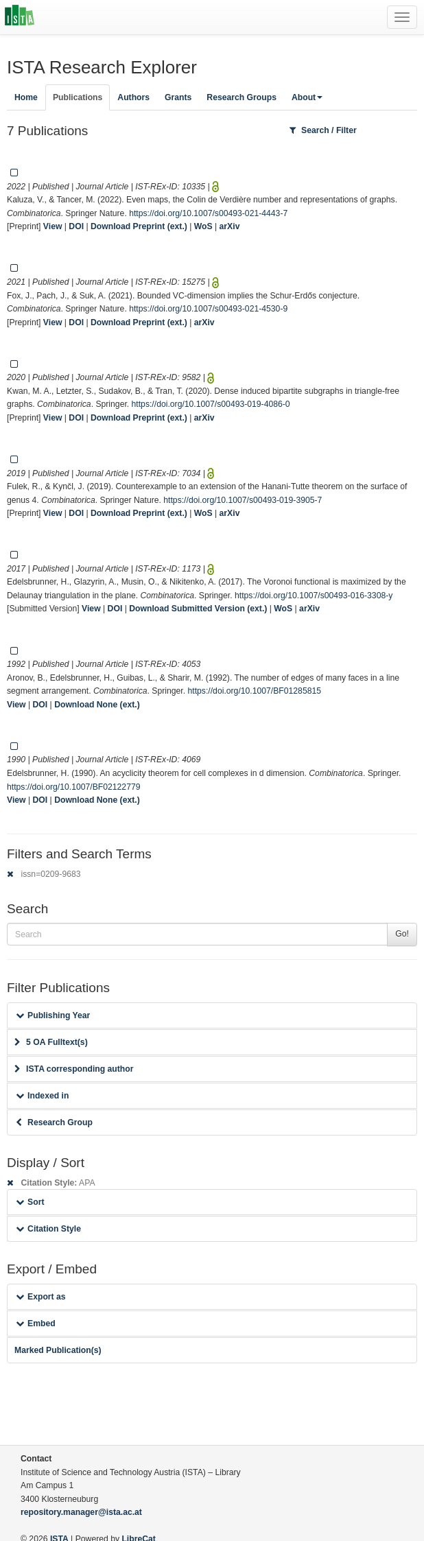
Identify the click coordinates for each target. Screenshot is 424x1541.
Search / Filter (323, 130)
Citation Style (48, 1229)
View (52, 226)
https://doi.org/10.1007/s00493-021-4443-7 (208, 213)
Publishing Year (53, 1015)
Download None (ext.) (97, 704)
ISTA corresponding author (74, 1069)
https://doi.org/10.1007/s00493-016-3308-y (313, 595)
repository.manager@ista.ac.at (81, 1512)
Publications (77, 97)
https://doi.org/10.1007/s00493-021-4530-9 (208, 309)
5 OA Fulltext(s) (51, 1042)
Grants (178, 97)
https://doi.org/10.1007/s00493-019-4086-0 (211, 404)
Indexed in (42, 1096)
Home (26, 97)
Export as (41, 1297)
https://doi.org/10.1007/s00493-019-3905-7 (242, 500)
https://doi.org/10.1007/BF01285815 (254, 691)
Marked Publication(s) (58, 1350)
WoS (203, 226)
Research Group (54, 1122)
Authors (133, 97)
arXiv (230, 226)
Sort (30, 1202)
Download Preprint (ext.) (139, 226)
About (307, 97)
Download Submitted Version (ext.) (198, 608)
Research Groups (241, 97)
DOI (76, 226)
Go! (402, 934)
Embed (36, 1323)
